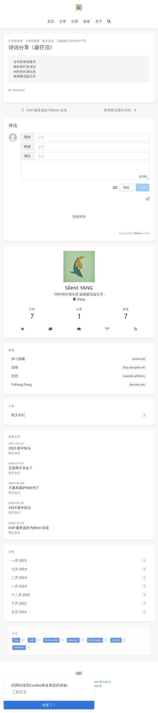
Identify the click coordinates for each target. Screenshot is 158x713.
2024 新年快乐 (25, 501)
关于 (98, 21)
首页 (50, 21)
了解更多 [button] (19, 692)
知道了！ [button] (49, 705)
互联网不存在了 (25, 465)
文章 (62, 21)
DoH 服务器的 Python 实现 (33, 519)
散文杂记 (48, 40)
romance (18, 90)
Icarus (107, 681)
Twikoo (138, 233)
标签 (86, 21)
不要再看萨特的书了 (29, 483)
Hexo (95, 681)
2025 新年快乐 (25, 446)
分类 (74, 21)
